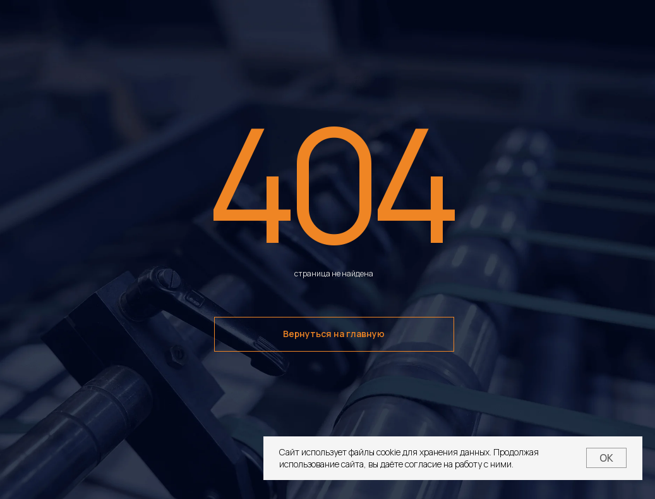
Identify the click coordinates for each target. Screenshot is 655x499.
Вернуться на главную (334, 334)
